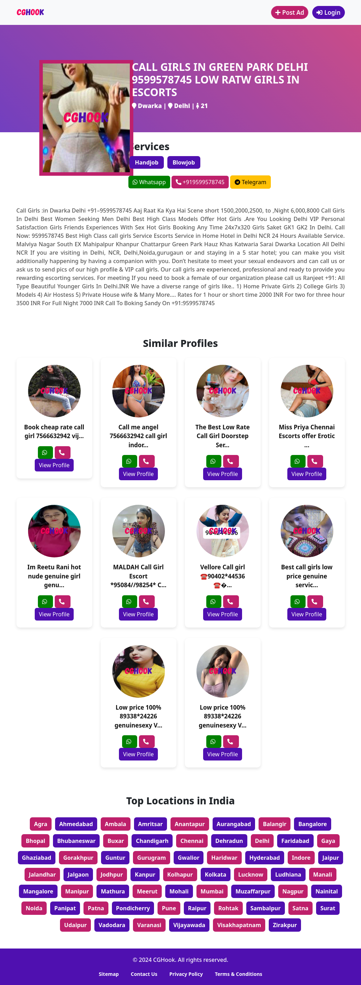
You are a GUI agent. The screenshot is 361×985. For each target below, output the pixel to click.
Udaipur (75, 925)
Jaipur (330, 858)
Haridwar (224, 858)
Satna (300, 908)
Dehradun (229, 841)
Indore (301, 858)
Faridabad (295, 841)
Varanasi (149, 925)
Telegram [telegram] (250, 182)
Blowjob (184, 162)
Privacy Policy (186, 974)
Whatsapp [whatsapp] (149, 182)
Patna (96, 908)
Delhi (262, 841)
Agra (40, 824)
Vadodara (112, 925)
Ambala (115, 824)
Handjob (146, 162)
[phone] (63, 452)
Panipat (65, 908)
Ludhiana (288, 874)
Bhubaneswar (76, 841)
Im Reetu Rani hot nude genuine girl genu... (54, 576)
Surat (327, 908)
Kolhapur (180, 874)
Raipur (197, 908)
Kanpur (145, 874)
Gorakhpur (78, 858)
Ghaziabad (37, 858)
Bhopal (35, 841)
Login (328, 12)
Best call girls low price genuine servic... (307, 576)
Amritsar (150, 824)
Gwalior (189, 858)
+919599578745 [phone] (200, 182)
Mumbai (212, 891)
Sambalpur (265, 908)
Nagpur (292, 891)
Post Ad (290, 12)
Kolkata (215, 874)
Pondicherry (133, 908)
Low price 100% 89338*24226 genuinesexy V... (138, 716)
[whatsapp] (45, 452)
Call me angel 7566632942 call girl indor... (138, 436)
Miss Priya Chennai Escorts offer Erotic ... (307, 436)
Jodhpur (112, 874)
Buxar (115, 841)
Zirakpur (285, 925)
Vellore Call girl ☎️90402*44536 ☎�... (222, 576)
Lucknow (250, 874)
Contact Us (144, 974)
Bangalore (312, 824)
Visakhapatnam (239, 925)
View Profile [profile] (54, 465)
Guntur (115, 858)
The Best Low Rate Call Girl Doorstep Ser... (222, 436)
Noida (34, 908)
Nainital (326, 891)
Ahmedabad (76, 824)
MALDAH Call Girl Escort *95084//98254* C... (138, 576)
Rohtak (228, 908)
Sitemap (109, 974)
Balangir (274, 824)
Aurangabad (234, 824)
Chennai (191, 841)
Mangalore (38, 891)
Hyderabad (264, 858)
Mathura (113, 891)
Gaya (328, 841)
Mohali (179, 891)
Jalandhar (42, 874)
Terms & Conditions (238, 974)
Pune (169, 908)
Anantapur (190, 824)
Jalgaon (78, 874)
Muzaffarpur (252, 891)
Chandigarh (152, 841)
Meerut (147, 891)
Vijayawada (189, 925)
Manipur (77, 891)
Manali (322, 874)
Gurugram (151, 858)
